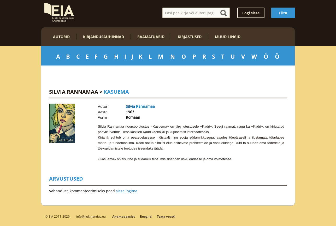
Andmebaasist (123, 216)
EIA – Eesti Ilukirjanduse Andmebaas (59, 12)
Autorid (61, 36)
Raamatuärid (150, 36)
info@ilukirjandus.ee (91, 216)
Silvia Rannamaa (73, 91)
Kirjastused (190, 36)
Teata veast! (166, 216)
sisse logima (126, 190)
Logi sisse (251, 12)
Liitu (283, 12)
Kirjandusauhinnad (103, 36)
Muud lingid (227, 36)
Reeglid (146, 216)
